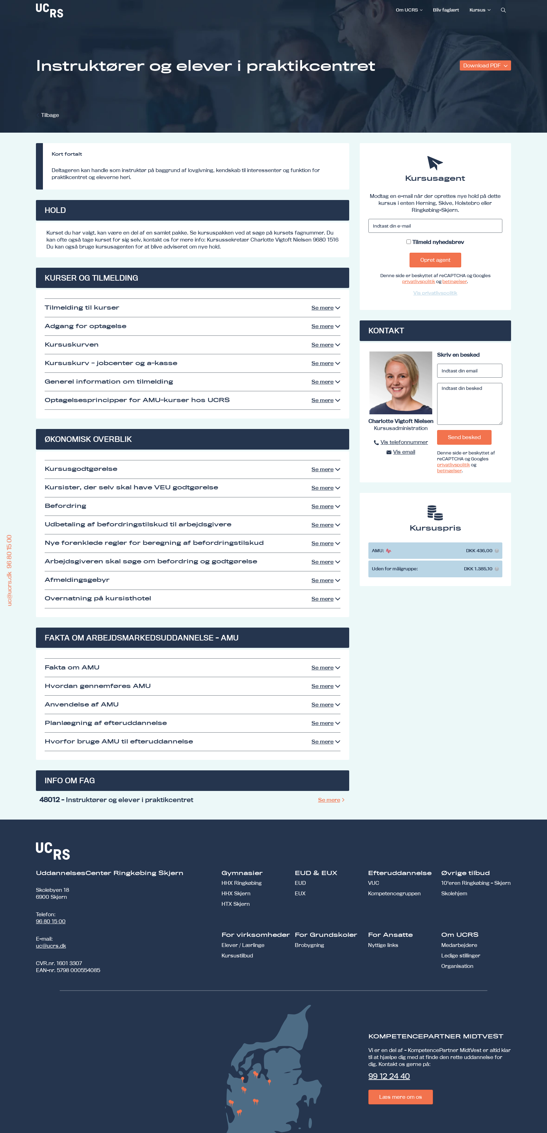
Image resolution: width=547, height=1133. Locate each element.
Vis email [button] (404, 452)
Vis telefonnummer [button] (404, 442)
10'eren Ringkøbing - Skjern (476, 883)
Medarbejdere (459, 945)
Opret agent (435, 260)
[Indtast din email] (469, 371)
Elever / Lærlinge (243, 945)
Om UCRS (407, 10)
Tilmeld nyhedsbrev (438, 242)
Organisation (457, 966)
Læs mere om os (400, 1097)
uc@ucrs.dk (51, 945)
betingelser (454, 281)
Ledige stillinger (460, 955)
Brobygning (309, 945)
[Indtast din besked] (469, 404)
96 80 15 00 (51, 921)
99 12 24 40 (389, 1076)
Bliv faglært (446, 10)
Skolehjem (454, 893)
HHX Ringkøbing (242, 883)
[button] (497, 551)
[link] (72, 10)
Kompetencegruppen (394, 893)
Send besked (464, 437)
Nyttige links (383, 945)
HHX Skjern (236, 893)
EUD (300, 883)
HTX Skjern (236, 904)
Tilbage (50, 115)
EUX (300, 893)
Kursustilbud (237, 955)
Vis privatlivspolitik (435, 293)
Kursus (478, 10)
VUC (373, 883)
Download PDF (482, 65)
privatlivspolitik (418, 281)
